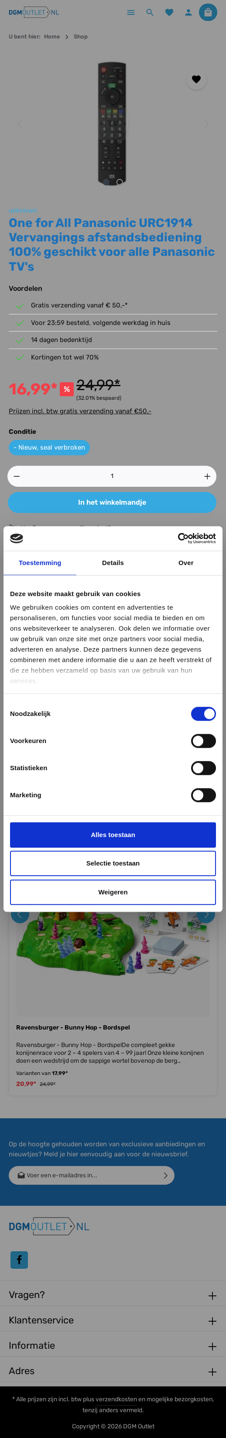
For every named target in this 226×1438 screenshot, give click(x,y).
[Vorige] (20, 124)
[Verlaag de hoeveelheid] (16, 476)
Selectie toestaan (113, 863)
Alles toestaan (113, 834)
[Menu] (131, 12)
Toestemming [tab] (40, 562)
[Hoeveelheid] (112, 476)
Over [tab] (186, 562)
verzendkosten (116, 1399)
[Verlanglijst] (169, 12)
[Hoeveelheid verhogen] (208, 476)
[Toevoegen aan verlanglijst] (196, 79)
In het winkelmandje (112, 502)
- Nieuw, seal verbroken (49, 447)
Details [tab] (113, 562)
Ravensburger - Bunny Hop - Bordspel (73, 1027)
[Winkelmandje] (208, 12)
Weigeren (112, 892)
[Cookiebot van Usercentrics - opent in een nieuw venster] (178, 538)
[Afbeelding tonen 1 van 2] (106, 182)
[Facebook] (19, 1260)
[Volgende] (206, 124)
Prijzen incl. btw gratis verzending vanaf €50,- (80, 411)
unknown (23, 210)
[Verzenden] (166, 1175)
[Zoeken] (150, 12)
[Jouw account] (188, 12)
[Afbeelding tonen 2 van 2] (119, 182)
